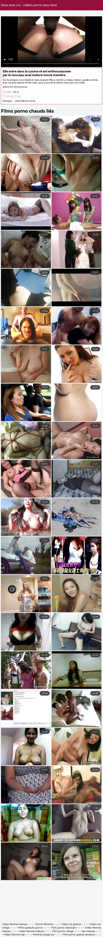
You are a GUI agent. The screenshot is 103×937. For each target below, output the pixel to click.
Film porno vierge (63, 931)
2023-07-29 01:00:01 (15, 87)
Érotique (7, 101)
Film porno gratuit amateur (79, 934)
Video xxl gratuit (71, 924)
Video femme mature (14, 924)
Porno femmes (44, 924)
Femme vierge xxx (43, 934)
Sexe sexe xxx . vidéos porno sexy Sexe (29, 5)
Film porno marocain (63, 928)
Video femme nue (14, 934)
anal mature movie (25, 101)
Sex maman (89, 931)
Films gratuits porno (30, 928)
